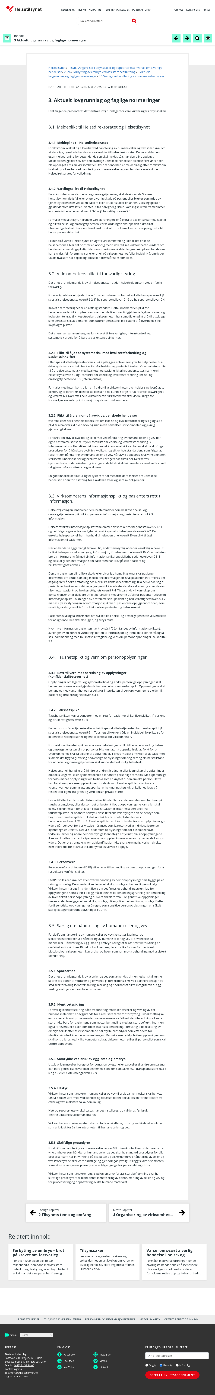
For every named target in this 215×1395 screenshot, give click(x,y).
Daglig (150, 1365)
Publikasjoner (141, 9)
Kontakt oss (193, 9)
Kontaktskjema (13, 1369)
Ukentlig (166, 1365)
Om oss (178, 9)
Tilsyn (81, 9)
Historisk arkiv (150, 1319)
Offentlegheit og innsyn (181, 1319)
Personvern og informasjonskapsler (110, 1319)
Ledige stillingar (28, 1319)
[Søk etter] (107, 21)
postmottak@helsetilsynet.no (21, 1372)
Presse (206, 9)
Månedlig (183, 1365)
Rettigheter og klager (113, 9)
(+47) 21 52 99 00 (24, 1365)
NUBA (92, 9)
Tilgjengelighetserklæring (62, 1319)
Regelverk (68, 9)
